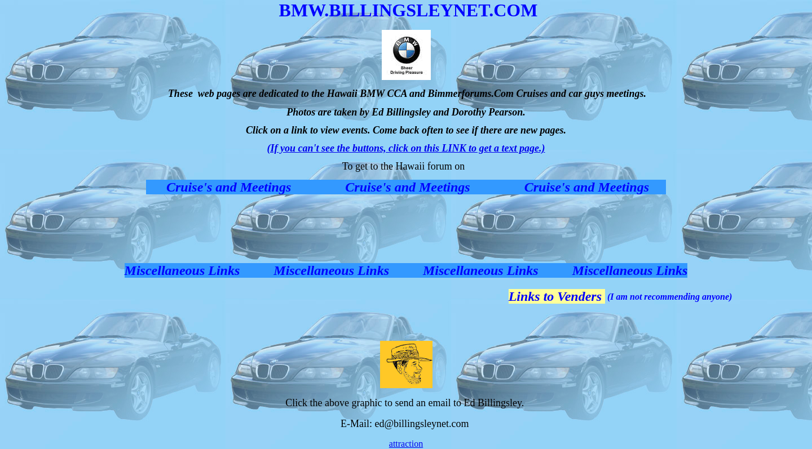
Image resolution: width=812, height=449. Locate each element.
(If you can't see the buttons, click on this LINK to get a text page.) (406, 148)
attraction (406, 443)
